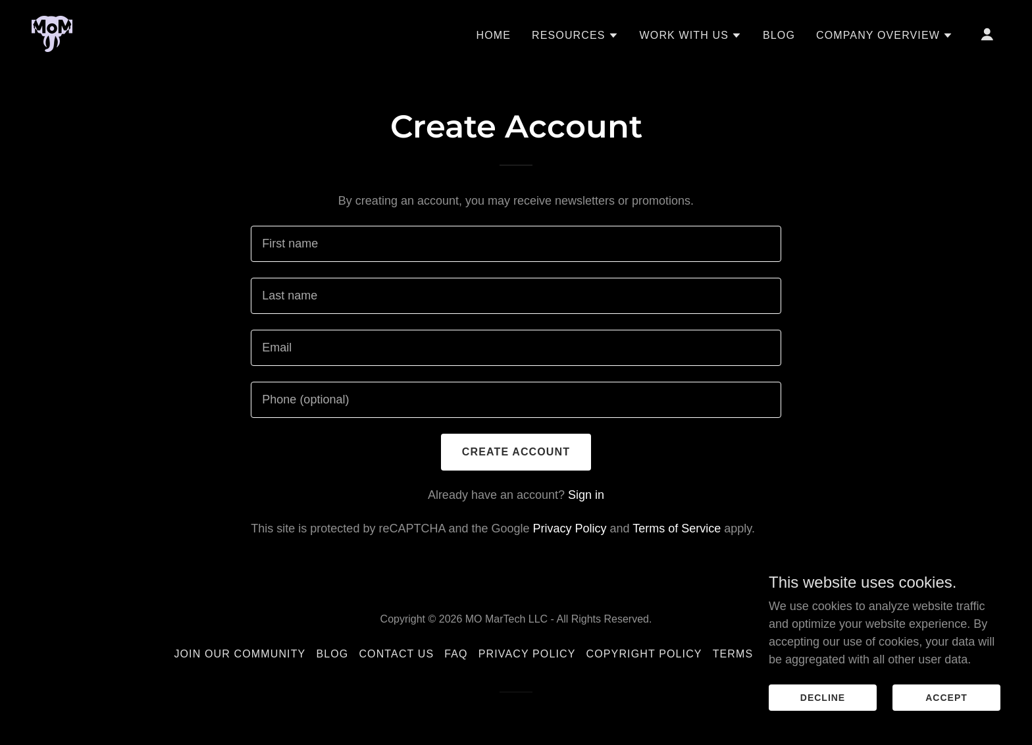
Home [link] (493, 35)
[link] (52, 32)
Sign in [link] (586, 494)
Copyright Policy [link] (644, 653)
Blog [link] (779, 35)
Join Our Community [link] (239, 653)
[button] (575, 35)
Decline (822, 697)
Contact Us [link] (396, 653)
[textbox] (516, 244)
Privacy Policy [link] (570, 528)
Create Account (516, 451)
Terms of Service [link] (676, 528)
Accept (946, 697)
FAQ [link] (455, 653)
